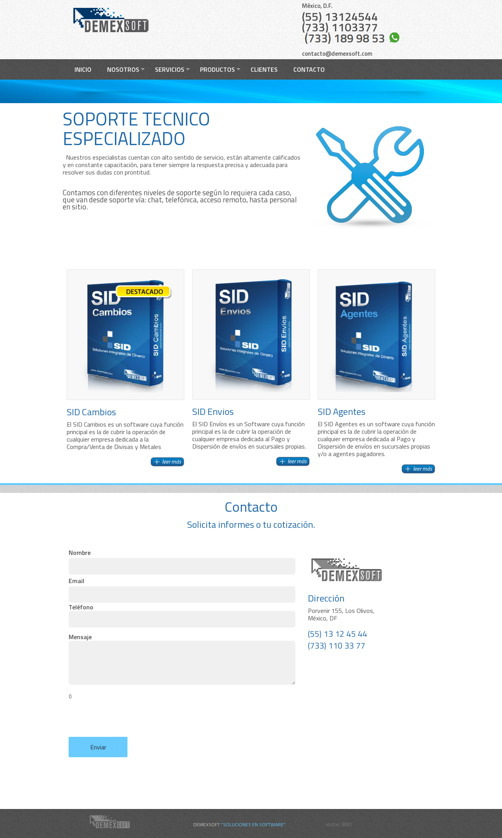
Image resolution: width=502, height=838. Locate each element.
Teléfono (180, 615)
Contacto (309, 69)
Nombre (180, 561)
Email (180, 589)
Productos (217, 69)
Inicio (83, 69)
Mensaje (180, 666)
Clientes (264, 69)
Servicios (169, 69)
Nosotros (123, 69)
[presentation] (128, 721)
